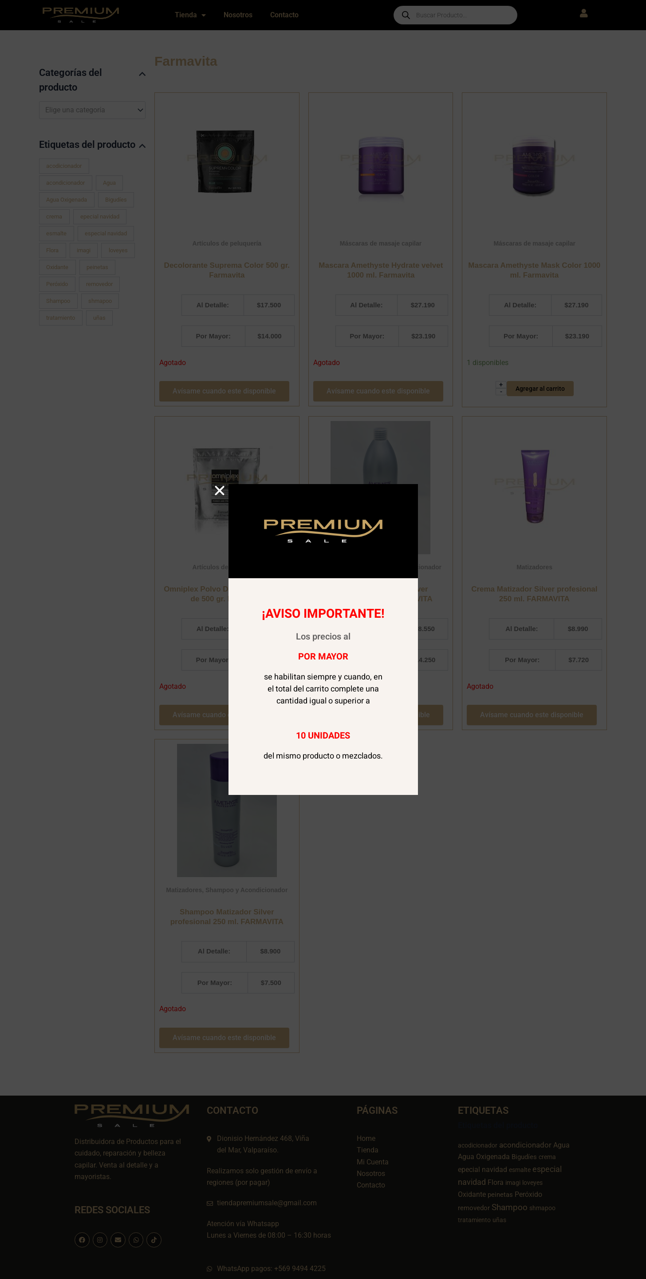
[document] (323, 639)
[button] (219, 490)
